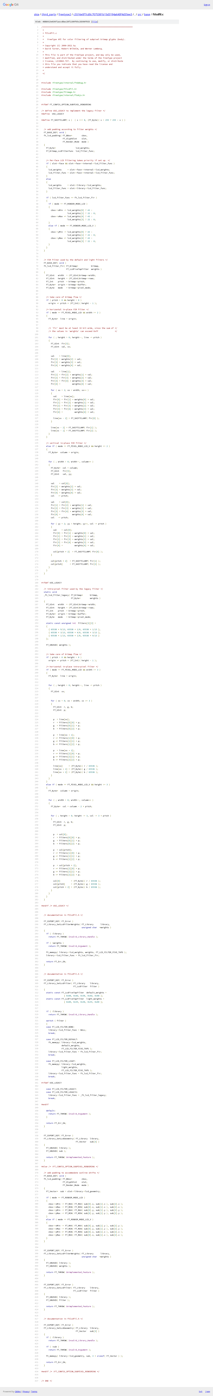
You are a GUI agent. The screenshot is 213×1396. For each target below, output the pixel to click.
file (94, 21)
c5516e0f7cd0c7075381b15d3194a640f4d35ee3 (103, 14)
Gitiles (18, 1391)
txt (200, 1391)
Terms (34, 1391)
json (207, 1391)
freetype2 (65, 14)
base (147, 14)
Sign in (207, 4)
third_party (49, 14)
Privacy (25, 1391)
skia (36, 14)
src (140, 14)
